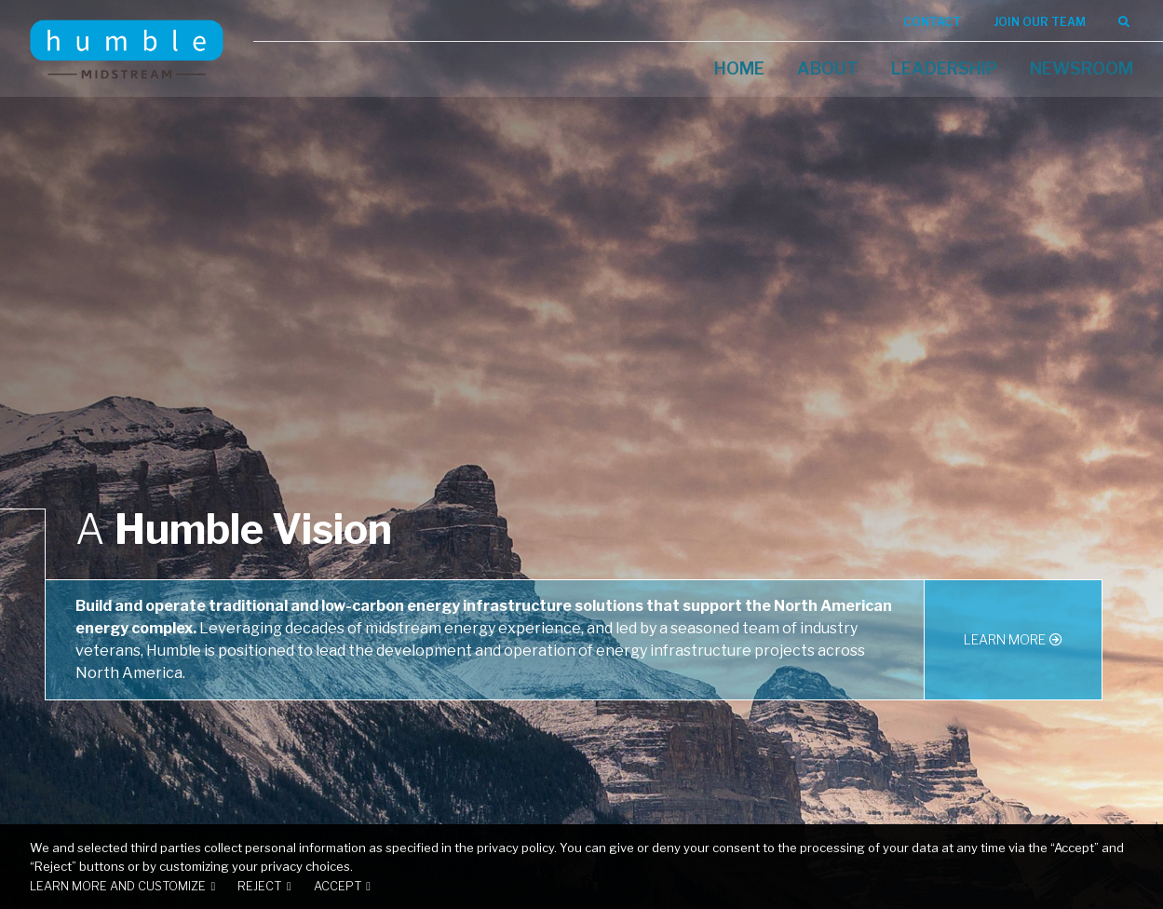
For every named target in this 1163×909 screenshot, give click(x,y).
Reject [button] (259, 886)
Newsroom (1081, 68)
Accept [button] (337, 886)
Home (739, 68)
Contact (932, 22)
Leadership (944, 68)
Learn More (1005, 639)
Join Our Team (1040, 22)
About (828, 68)
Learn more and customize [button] (118, 886)
